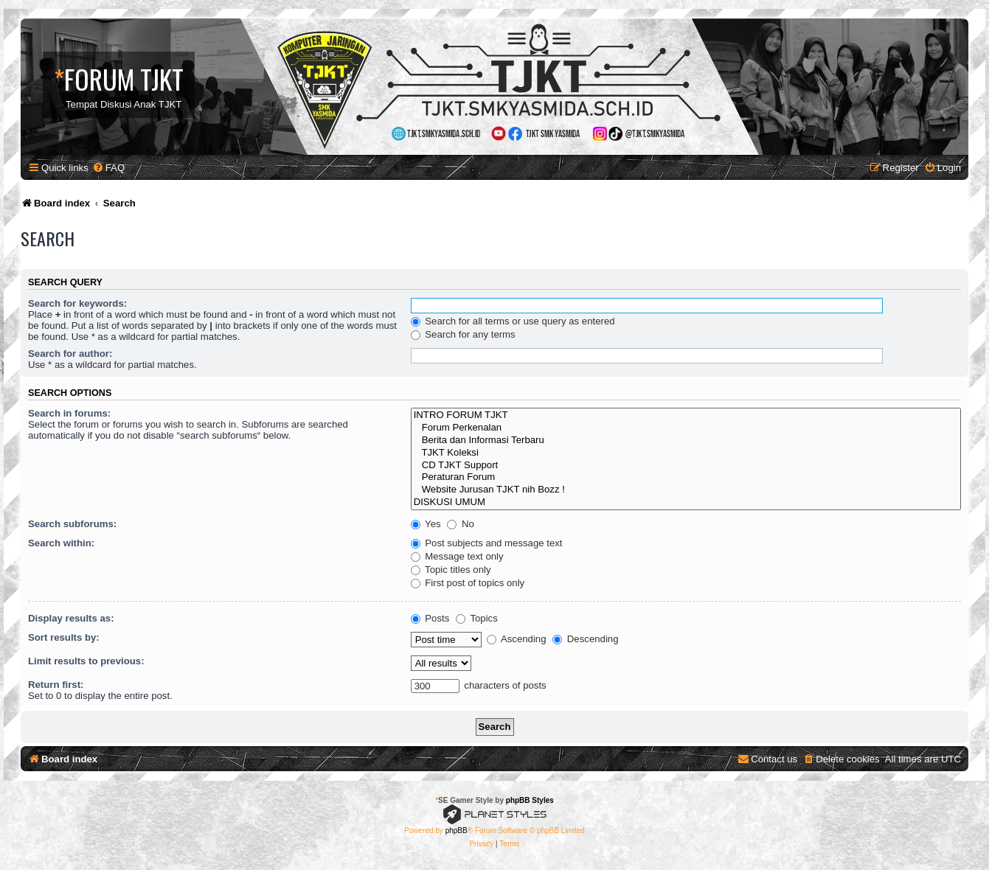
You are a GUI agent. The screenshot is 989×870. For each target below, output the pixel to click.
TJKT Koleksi (685, 453)
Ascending (516, 638)
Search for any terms (463, 334)
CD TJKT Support (685, 465)
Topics (477, 618)
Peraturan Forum (685, 477)
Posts (430, 618)
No (460, 523)
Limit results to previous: (86, 661)
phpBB (456, 830)
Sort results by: (64, 637)
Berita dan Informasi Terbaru (685, 440)
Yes (426, 523)
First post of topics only (468, 582)
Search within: (61, 543)
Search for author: (70, 353)
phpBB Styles (530, 800)
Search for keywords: (77, 303)
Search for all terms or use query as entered (513, 321)
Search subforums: (72, 523)
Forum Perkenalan (685, 428)
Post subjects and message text (487, 543)
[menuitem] (108, 167)
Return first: (55, 684)
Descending (585, 638)
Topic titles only (451, 569)
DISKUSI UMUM (685, 502)
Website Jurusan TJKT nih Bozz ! (685, 490)
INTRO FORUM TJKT (685, 415)
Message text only (457, 556)
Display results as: (71, 618)
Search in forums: (69, 413)
